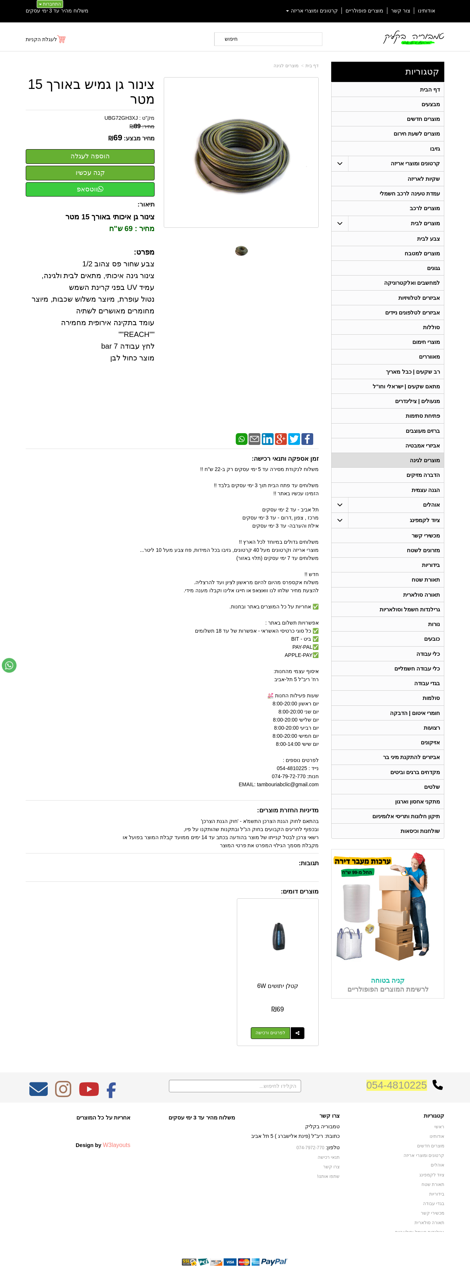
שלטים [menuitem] (432, 799)
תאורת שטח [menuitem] (426, 588)
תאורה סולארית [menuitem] (421, 603)
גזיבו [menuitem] (435, 150)
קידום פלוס (223, 1257)
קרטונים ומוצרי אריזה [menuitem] (312, 11)
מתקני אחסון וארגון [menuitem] (417, 814)
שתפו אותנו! (328, 1159)
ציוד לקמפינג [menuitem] (425, 527)
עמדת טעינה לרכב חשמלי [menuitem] (410, 195)
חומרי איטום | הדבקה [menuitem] (415, 723)
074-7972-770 (310, 1130)
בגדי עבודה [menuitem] (427, 693)
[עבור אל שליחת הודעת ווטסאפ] (9, 665)
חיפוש (231, 39)
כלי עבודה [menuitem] (428, 663)
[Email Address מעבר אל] (38, 1077)
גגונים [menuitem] (433, 271)
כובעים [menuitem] (432, 648)
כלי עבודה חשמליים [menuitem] (417, 678)
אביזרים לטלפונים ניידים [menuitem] (412, 316)
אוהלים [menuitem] (431, 512)
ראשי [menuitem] (439, 1109)
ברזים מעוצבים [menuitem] (423, 437)
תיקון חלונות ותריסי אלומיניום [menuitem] (406, 829)
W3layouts (116, 1128)
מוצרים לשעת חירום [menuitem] (417, 135)
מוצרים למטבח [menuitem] (422, 256)
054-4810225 (396, 1068)
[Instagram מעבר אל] (63, 1077)
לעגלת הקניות (41, 39)
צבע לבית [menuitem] (428, 241)
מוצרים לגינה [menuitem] (425, 467)
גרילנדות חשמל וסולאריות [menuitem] (410, 618)
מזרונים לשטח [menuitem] (423, 558)
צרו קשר (331, 1149)
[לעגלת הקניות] (46, 39)
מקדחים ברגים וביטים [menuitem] (415, 784)
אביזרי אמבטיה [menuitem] (422, 452)
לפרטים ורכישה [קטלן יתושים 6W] (278, 1016)
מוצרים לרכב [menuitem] (425, 210)
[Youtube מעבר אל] (89, 1077)
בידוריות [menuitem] (431, 573)
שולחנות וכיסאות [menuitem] (420, 844)
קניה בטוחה (388, 993)
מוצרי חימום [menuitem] (426, 346)
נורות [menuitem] (434, 633)
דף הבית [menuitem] (430, 89)
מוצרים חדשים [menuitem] (423, 119)
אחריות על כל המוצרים (103, 1100)
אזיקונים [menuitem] (430, 754)
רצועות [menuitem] (432, 739)
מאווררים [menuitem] (429, 361)
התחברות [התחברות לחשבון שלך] (50, 4)
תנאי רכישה (329, 1140)
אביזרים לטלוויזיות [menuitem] (419, 301)
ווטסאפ (90, 189)
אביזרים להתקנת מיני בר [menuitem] (411, 769)
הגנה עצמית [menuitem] (426, 497)
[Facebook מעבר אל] (111, 1077)
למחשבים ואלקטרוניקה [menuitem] (412, 286)
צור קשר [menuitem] (400, 11)
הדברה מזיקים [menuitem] (423, 482)
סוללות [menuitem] (431, 331)
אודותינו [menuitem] (426, 11)
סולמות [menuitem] (431, 708)
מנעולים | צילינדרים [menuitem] (417, 406)
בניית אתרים (203, 1257)
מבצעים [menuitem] (431, 104)
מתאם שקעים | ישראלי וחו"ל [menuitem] (406, 391)
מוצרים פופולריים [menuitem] (364, 11)
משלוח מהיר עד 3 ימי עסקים (57, 11)
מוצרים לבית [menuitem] (425, 225)
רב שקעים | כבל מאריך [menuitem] (413, 376)
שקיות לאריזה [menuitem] (424, 180)
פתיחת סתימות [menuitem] (423, 421)
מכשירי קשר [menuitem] (426, 543)
